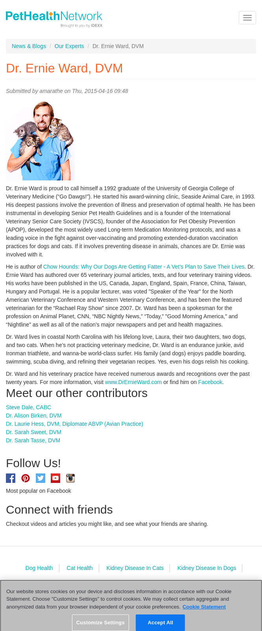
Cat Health (80, 568)
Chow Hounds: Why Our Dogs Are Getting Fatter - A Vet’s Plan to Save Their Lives (144, 267)
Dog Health (39, 568)
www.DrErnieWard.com (133, 382)
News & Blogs (29, 46)
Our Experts (69, 46)
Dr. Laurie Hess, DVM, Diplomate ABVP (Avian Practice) (74, 424)
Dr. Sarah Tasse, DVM (33, 440)
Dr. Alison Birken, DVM (34, 415)
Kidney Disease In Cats (135, 568)
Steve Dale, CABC (28, 407)
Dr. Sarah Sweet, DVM (33, 432)
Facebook (210, 382)
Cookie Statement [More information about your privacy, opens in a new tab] (204, 610)
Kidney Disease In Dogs (206, 568)
